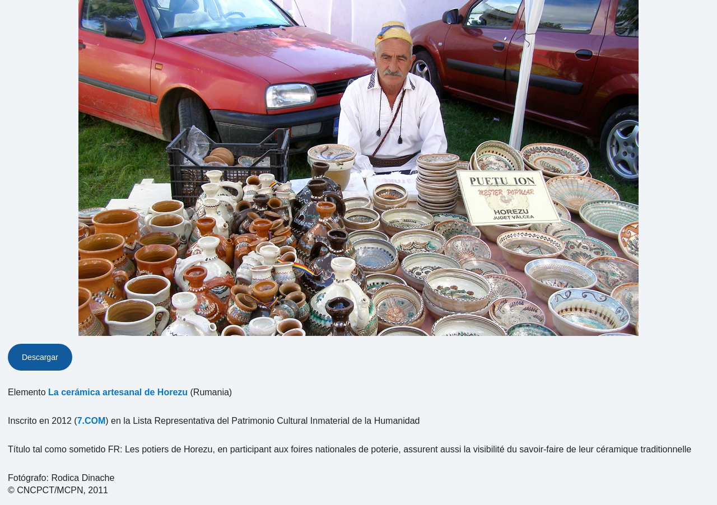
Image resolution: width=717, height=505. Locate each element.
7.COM (91, 420)
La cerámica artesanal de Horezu (118, 392)
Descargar (40, 357)
